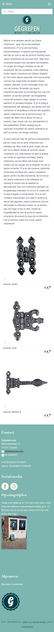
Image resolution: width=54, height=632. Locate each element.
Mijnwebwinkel (28, 627)
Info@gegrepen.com (14, 451)
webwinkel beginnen (39, 622)
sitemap (25, 622)
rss (30, 622)
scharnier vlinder (10, 284)
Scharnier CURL (10, 348)
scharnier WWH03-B (12, 412)
